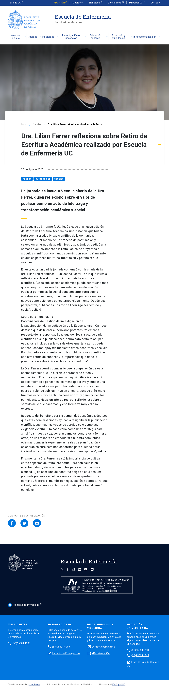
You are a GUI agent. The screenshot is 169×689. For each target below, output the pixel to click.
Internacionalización (147, 37)
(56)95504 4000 (21, 643)
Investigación (43, 178)
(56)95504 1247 (140, 655)
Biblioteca (94, 2)
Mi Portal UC (136, 2)
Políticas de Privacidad (23, 605)
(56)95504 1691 (140, 650)
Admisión (59, 2)
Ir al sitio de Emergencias (66, 653)
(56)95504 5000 (61, 646)
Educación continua (99, 37)
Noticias (37, 124)
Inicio (23, 124)
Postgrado (50, 37)
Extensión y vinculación (122, 37)
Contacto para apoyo (103, 646)
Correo (156, 2)
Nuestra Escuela (19, 37)
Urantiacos (34, 684)
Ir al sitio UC (14, 2)
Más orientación (101, 653)
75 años (27, 178)
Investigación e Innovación (74, 37)
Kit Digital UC (118, 684)
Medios (77, 2)
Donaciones (114, 2)
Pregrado (34, 37)
